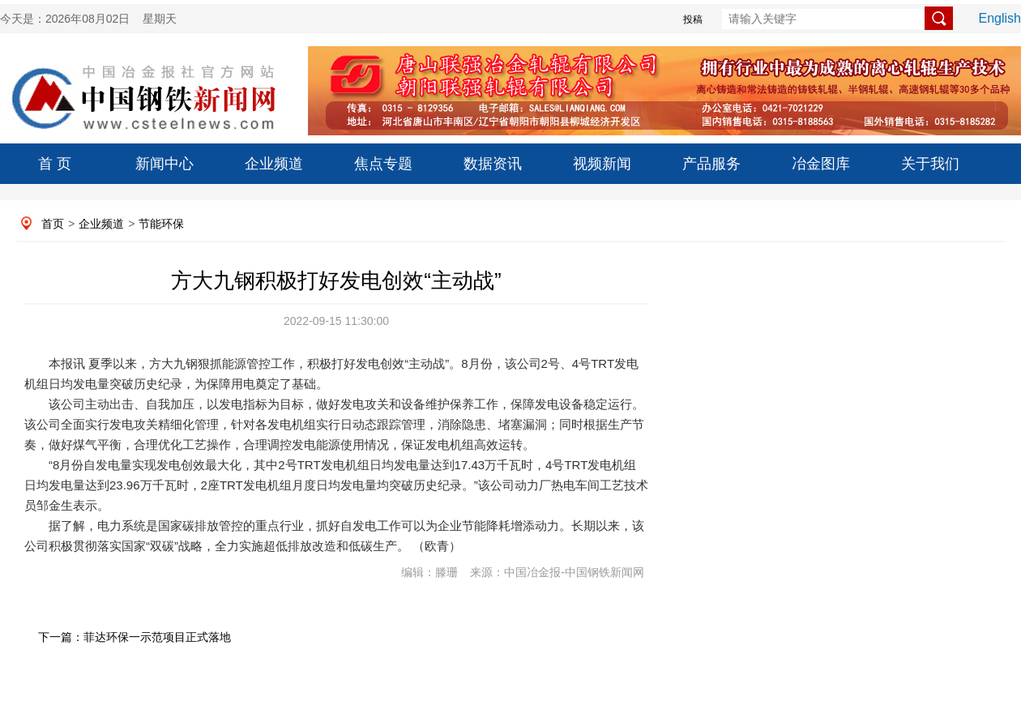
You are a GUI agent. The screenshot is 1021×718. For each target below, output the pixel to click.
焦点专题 (383, 164)
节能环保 (161, 223)
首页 (52, 223)
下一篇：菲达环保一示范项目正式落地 (134, 636)
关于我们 (930, 164)
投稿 (693, 19)
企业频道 (274, 164)
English (1000, 18)
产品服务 (711, 164)
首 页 (54, 164)
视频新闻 (602, 164)
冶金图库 (821, 164)
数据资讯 (493, 164)
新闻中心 (164, 164)
